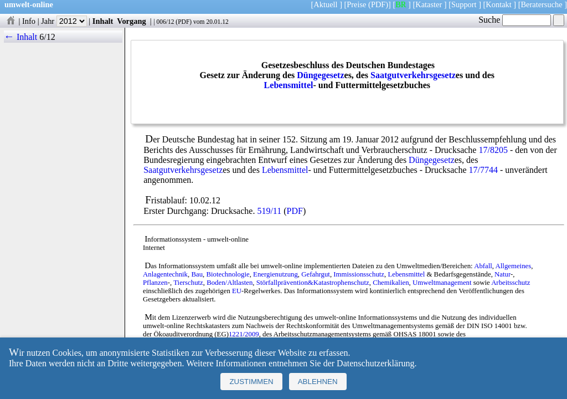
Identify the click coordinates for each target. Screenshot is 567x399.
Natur (502, 274)
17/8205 (492, 150)
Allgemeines (514, 266)
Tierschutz (188, 283)
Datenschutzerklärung (375, 363)
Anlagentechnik (165, 274)
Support (464, 4)
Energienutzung (275, 274)
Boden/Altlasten (229, 283)
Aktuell (325, 4)
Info (28, 21)
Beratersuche (542, 4)
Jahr (64, 21)
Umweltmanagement (442, 283)
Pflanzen (155, 283)
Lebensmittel (288, 85)
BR (400, 4)
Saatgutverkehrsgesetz (413, 75)
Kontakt (498, 4)
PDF (183, 21)
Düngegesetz (320, 75)
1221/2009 (244, 334)
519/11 (269, 211)
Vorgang (131, 21)
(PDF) (378, 4)
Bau (197, 274)
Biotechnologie (227, 274)
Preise (356, 4)
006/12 (165, 21)
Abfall (483, 266)
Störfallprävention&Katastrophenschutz (312, 283)
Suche (514, 19)
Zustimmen (251, 381)
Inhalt (103, 21)
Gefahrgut (315, 274)
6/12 (47, 37)
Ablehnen (318, 381)
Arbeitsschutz (510, 283)
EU (236, 291)
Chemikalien (391, 283)
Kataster (428, 4)
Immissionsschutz (358, 274)
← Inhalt (21, 37)
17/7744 (483, 170)
